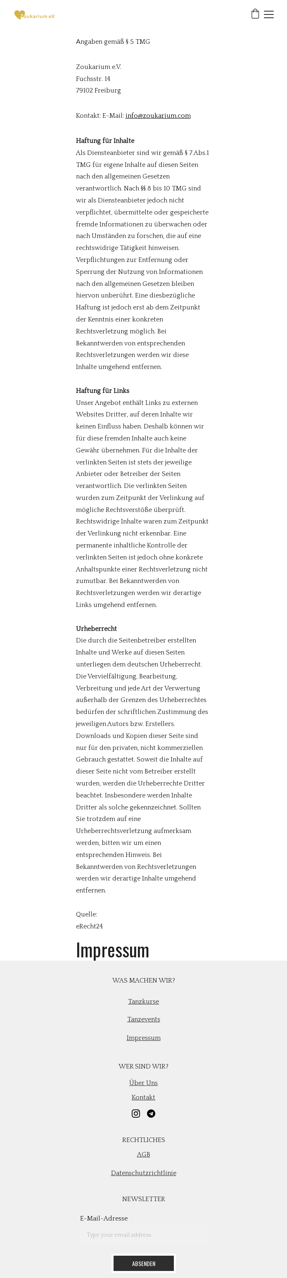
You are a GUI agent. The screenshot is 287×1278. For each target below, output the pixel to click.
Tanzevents (143, 1019)
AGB (143, 1154)
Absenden (143, 1263)
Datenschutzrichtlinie (143, 1173)
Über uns (143, 1083)
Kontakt (143, 1097)
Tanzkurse (143, 1001)
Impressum (144, 1038)
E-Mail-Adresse (104, 1218)
